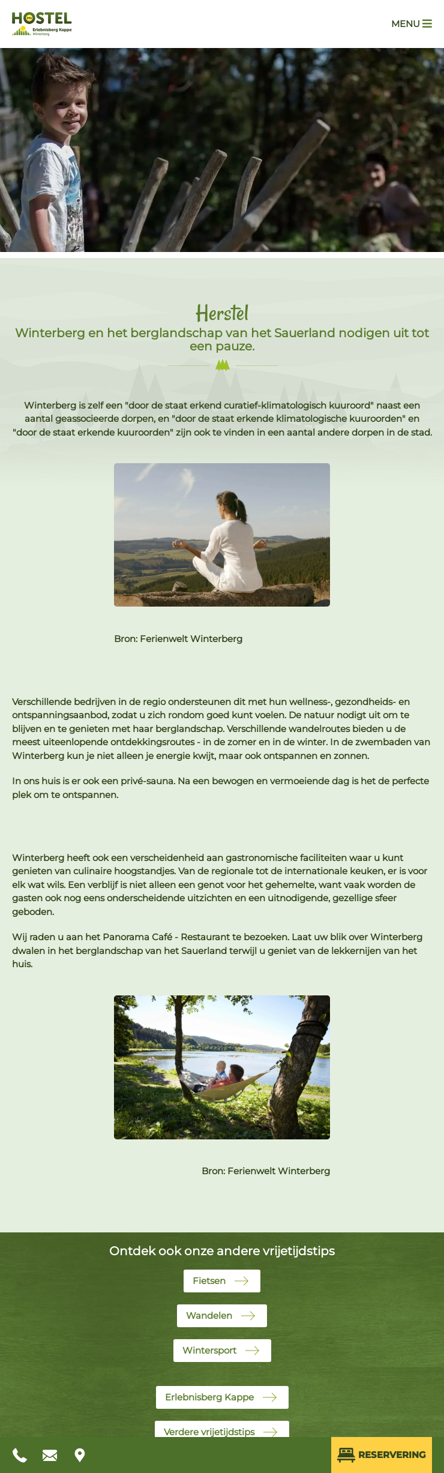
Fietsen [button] (209, 1280)
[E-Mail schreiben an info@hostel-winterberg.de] (51, 1455)
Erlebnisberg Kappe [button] (209, 1397)
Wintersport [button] (209, 1350)
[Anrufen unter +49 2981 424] (21, 1455)
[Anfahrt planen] (81, 1455)
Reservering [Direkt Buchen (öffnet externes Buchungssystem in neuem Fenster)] (381, 1455)
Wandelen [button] (209, 1315)
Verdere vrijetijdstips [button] (209, 1432)
